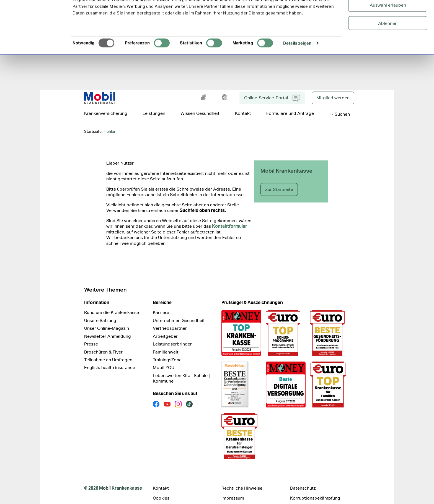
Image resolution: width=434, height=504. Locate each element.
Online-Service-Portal (272, 90)
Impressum (232, 489)
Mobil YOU (163, 359)
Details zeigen (297, 70)
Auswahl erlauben (388, 32)
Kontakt (161, 479)
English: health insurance (109, 359)
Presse (91, 335)
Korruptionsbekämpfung (315, 489)
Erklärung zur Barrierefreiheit (182, 499)
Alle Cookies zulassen (388, 13)
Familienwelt (166, 343)
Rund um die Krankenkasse (111, 303)
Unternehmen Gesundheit (179, 312)
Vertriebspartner (170, 319)
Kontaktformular (229, 217)
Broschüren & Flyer (103, 343)
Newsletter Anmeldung (107, 327)
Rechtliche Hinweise (241, 479)
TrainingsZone (167, 351)
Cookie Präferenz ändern (246, 499)
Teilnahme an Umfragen (108, 351)
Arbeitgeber (165, 327)
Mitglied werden (333, 89)
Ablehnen (387, 50)
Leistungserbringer (172, 335)
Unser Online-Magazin (106, 319)
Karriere (161, 303)
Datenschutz (303, 479)
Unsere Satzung (100, 312)
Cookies (161, 489)
